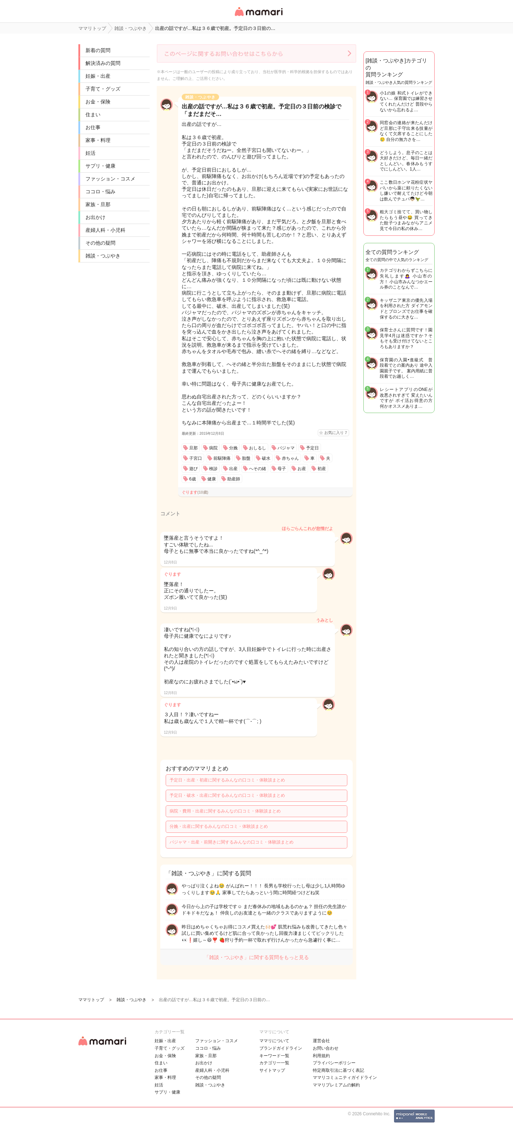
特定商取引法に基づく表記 (338, 1070)
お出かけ (95, 217)
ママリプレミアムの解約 (336, 1084)
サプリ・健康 (100, 166)
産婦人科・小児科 (105, 230)
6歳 (192, 479)
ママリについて (274, 1040)
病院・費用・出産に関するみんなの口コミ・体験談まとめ (225, 811)
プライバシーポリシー (334, 1062)
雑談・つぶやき (103, 256)
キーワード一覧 (274, 1055)
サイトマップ (272, 1070)
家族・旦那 (98, 204)
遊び (193, 468)
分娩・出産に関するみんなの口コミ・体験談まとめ (219, 826)
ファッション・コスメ (110, 179)
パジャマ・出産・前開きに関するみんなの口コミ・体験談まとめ (232, 842)
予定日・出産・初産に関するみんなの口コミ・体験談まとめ (227, 780)
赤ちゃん (290, 458)
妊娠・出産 (98, 76)
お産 (301, 468)
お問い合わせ (325, 1048)
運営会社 (321, 1040)
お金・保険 (98, 102)
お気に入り (335, 432)
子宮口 (195, 458)
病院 (213, 447)
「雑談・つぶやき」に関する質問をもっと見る (256, 957)
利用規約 (321, 1055)
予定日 (312, 447)
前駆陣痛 (221, 458)
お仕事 (93, 127)
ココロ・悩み (100, 191)
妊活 (90, 153)
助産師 (233, 479)
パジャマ (286, 447)
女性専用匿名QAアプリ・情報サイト (258, 16)
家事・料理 (98, 140)
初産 (321, 468)
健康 (211, 479)
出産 (233, 468)
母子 (282, 468)
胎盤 (246, 458)
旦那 (193, 447)
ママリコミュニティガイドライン (345, 1077)
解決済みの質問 (103, 63)
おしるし (257, 447)
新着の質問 (98, 50)
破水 (266, 458)
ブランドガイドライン (280, 1048)
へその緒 (257, 468)
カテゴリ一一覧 (274, 1062)
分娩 (233, 447)
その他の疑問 (100, 243)
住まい (93, 114)
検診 (213, 468)
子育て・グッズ (103, 89)
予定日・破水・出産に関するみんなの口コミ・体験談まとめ (227, 795)
